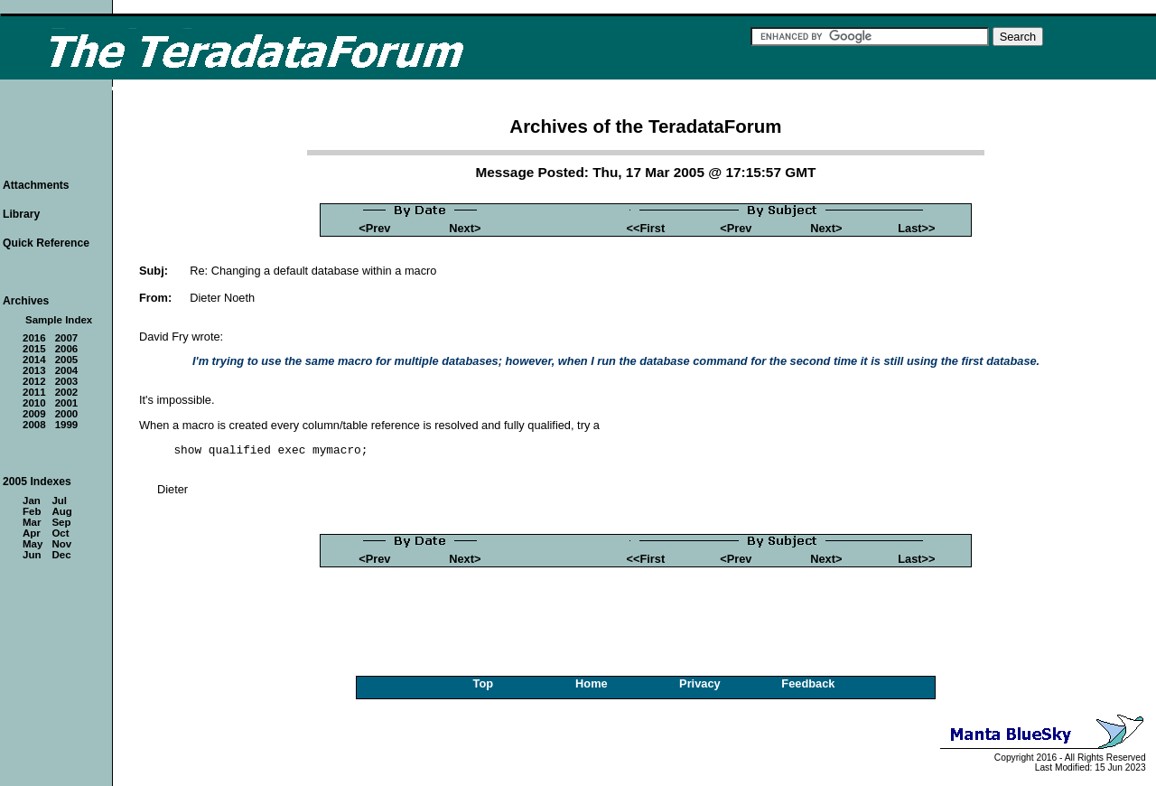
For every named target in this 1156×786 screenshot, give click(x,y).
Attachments (36, 185)
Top (483, 683)
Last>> (916, 228)
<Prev (374, 228)
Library (21, 214)
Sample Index (58, 319)
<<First (646, 228)
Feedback (807, 683)
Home (591, 683)
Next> (464, 228)
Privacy (700, 683)
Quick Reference (46, 243)
